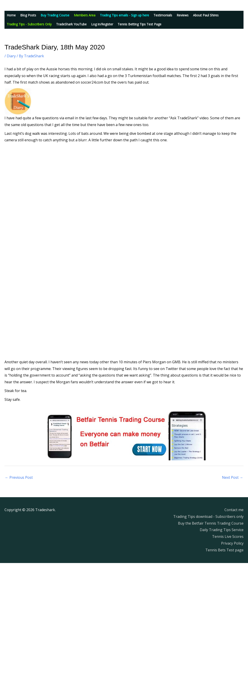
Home (11, 15)
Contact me (234, 509)
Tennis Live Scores (228, 536)
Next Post (232, 477)
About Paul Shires (206, 15)
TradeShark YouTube (71, 24)
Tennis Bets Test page (224, 550)
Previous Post (19, 477)
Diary (11, 55)
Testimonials (163, 15)
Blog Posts (28, 15)
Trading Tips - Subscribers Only (29, 24)
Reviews (183, 15)
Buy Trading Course (55, 15)
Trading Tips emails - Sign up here (124, 15)
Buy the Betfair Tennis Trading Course (211, 523)
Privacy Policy (232, 543)
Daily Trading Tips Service (222, 529)
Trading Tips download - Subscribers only (208, 516)
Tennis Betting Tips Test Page (139, 24)
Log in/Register (102, 24)
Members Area (84, 15)
